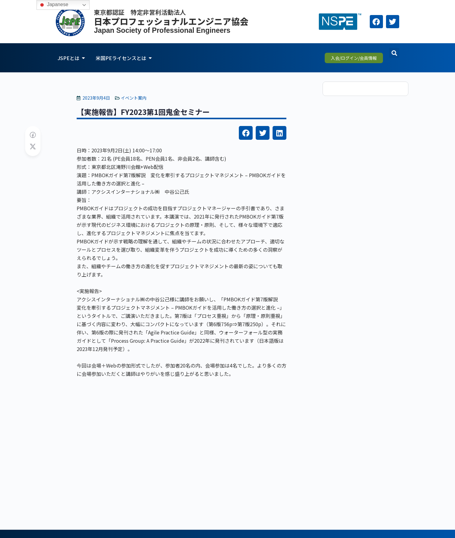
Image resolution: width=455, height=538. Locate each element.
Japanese (53, 5)
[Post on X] (33, 147)
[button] (394, 53)
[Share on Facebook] (33, 135)
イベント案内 (134, 98)
